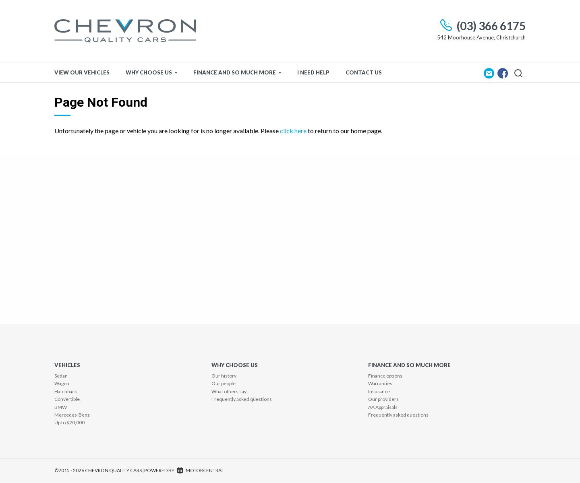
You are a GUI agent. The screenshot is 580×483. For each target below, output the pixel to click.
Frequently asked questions (241, 399)
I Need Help (313, 72)
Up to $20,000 (69, 422)
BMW (60, 407)
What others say (228, 391)
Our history (223, 376)
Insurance (379, 391)
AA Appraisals (383, 407)
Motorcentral (200, 470)
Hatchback (65, 391)
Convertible (67, 399)
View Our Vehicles (82, 72)
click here (293, 130)
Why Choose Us (151, 72)
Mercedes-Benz (72, 415)
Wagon (61, 383)
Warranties (380, 383)
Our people (223, 383)
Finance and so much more (237, 72)
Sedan (61, 376)
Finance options (385, 376)
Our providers (383, 399)
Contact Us (364, 72)
